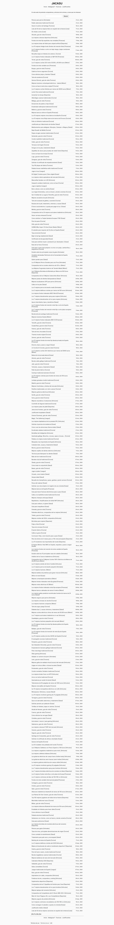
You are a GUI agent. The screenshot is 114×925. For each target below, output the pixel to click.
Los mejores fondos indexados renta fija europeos (46, 587)
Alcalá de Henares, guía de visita (41, 709)
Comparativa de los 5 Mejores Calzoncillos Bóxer (46, 275)
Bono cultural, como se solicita (41, 189)
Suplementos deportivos (39, 881)
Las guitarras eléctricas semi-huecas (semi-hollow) (47, 759)
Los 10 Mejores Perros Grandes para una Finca (45, 262)
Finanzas (61, 40)
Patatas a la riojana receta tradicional (42, 439)
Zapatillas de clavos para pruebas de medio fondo (46, 150)
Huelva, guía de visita (38, 849)
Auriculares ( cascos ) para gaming (42, 721)
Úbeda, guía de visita (38, 462)
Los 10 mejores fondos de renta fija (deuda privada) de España (50, 340)
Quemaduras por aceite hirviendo (41, 680)
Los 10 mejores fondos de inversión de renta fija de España (49, 631)
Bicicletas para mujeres (38, 521)
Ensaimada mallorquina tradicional (42, 106)
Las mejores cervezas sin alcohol (41, 600)
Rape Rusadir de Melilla (38, 130)
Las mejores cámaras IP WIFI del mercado (44, 727)
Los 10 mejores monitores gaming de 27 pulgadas (46, 695)
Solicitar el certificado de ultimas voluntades (45, 739)
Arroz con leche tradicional (39, 677)
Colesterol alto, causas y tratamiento (42, 445)
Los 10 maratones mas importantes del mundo (45, 542)
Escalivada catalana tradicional (41, 430)
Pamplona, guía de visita (39, 642)
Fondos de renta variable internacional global (45, 780)
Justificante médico (37, 908)
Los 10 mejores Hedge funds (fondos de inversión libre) (48, 46)
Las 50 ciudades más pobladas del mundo (44, 744)
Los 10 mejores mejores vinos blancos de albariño (46, 115)
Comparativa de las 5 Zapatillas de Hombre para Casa (47, 884)
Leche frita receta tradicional (40, 92)
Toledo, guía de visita (38, 515)
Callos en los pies (37, 284)
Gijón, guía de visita (37, 789)
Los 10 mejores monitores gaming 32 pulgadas (45, 765)
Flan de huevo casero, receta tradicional (43, 852)
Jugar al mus (35, 171)
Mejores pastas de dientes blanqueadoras (44, 278)
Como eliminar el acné (38, 812)
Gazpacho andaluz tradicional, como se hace (45, 183)
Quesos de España (37, 742)
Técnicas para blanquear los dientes (42, 453)
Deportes (64, 43)
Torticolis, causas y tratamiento (41, 367)
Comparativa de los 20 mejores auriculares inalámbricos (48, 212)
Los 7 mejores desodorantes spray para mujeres (46, 296)
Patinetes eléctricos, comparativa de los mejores (46, 512)
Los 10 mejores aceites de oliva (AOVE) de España (46, 636)
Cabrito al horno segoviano (39, 71)
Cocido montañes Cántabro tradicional (43, 671)
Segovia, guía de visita (38, 733)
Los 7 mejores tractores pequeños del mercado (45, 621)
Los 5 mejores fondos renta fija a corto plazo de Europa (48, 774)
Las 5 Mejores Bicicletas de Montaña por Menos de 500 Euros (50, 271)
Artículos (54, 37)
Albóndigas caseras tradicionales (41, 98)
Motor (67, 62)
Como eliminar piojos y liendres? (41, 74)
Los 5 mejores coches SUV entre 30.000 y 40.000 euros (48, 62)
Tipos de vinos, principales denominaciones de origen (47, 831)
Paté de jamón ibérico (38, 370)
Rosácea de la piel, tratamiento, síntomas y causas (46, 203)
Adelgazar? (51, 7)
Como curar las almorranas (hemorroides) (44, 427)
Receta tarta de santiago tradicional (42, 314)
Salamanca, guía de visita (39, 724)
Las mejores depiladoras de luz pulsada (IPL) (45, 421)
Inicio (45, 7)
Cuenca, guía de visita (38, 712)
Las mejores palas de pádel (40, 406)
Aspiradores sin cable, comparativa (42, 875)
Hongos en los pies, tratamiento (41, 148)
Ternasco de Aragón (38, 145)
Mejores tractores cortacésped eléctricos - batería (46, 83)
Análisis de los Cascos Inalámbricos (42, 556)
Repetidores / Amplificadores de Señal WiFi (44, 500)
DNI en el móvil (36, 575)
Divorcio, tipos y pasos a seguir (41, 345)
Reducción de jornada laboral (40, 355)
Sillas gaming (35, 653)
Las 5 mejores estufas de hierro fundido (43, 564)
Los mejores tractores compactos (41, 603)
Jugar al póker (36, 471)
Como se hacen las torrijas (39, 153)
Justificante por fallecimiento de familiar (43, 124)
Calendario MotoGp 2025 (39, 861)
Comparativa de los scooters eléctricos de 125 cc (46, 265)
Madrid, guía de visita (38, 383)
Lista (67, 29)
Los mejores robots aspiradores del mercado (45, 177)
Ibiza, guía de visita (37, 872)
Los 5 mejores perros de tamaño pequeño (44, 567)
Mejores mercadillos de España (41, 686)
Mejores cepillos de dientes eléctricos (43, 450)
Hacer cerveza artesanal (39, 215)
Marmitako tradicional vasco (40, 800)
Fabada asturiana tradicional (40, 815)
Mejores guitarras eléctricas (40, 392)
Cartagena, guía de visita (39, 783)
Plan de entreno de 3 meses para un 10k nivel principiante (49, 539)
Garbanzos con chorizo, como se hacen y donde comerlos (49, 818)
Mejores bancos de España (40, 489)
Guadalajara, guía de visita (39, 618)
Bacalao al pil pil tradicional (40, 459)
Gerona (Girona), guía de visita (41, 80)
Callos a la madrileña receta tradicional (43, 495)
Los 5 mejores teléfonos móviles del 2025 (44, 843)
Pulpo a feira (35, 524)
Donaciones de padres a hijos (40, 103)
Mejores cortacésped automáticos (42, 578)
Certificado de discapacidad (40, 239)
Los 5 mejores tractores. (39, 570)
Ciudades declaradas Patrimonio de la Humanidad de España (50, 255)
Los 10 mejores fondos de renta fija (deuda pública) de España (50, 624)
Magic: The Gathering (38, 418)
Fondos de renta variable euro (40, 65)
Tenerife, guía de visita (38, 323)
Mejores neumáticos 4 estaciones (41, 401)
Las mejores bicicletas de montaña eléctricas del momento (49, 824)
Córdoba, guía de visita (38, 718)
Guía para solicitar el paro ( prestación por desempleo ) (48, 242)
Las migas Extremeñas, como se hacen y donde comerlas (48, 192)
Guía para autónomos (38, 821)
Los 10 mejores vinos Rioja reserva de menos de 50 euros (48, 118)
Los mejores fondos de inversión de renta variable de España (50, 549)
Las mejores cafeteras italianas (41, 753)
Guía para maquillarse (38, 506)
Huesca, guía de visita (38, 328)
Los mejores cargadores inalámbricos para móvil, (46, 750)
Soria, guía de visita (37, 398)
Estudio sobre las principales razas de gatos (45, 252)
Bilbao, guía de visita (38, 803)
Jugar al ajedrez (36, 186)
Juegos (42, 171)
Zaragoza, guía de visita (39, 159)
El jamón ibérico (36, 530)
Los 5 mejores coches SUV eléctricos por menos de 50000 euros (51, 351)
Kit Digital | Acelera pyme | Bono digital (43, 174)
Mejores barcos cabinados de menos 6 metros (45, 590)
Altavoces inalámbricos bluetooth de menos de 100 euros (48, 791)
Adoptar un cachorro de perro (40, 656)
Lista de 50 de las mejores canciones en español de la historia (50, 910)
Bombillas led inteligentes (39, 433)
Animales (47, 20)
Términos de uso (45, 923)
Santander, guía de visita (39, 136)
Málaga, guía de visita (38, 101)
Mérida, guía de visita (38, 209)
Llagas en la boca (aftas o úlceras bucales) (44, 665)
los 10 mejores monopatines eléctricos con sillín (46, 689)
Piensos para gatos (37, 828)
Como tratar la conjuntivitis (39, 465)
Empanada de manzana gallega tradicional (44, 648)
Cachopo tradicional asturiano (40, 373)
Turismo (51, 26)
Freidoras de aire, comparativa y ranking (43, 878)
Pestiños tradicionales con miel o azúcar (43, 389)
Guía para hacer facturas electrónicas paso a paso (46, 492)
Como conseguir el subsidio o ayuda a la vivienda (46, 905)
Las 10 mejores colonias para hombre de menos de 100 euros (50, 376)
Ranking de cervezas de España (41, 840)
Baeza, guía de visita (38, 468)
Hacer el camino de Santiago (40, 26)
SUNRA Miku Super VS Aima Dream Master (44, 227)
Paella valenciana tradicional (40, 23)
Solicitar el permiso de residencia (41, 424)
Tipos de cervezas (37, 527)
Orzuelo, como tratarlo (38, 474)
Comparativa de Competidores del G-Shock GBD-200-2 (48, 893)
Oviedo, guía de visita (38, 786)
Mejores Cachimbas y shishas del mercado (44, 386)
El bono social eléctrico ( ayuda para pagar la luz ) (46, 206)
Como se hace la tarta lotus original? (42, 86)
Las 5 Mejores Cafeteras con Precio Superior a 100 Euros (48, 747)
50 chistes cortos (37, 31)
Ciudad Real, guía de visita (39, 325)
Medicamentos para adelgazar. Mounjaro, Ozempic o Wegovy (50, 127)
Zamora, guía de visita (38, 337)
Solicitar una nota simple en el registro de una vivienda (48, 486)
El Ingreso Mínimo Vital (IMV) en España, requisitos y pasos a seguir (52, 544)
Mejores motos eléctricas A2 (40, 584)
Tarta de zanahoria (37, 77)
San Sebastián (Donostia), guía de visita (43, 645)
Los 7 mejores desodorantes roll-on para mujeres (46, 299)
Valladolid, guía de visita (39, 863)
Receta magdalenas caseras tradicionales (44, 855)
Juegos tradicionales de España (41, 869)
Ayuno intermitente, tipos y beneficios (43, 302)
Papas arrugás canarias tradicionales (42, 133)
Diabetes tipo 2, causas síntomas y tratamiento (45, 609)
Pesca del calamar (37, 483)
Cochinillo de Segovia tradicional (41, 403)
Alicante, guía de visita (38, 34)
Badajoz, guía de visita (38, 628)
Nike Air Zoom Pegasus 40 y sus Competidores (45, 896)
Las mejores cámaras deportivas (41, 37)
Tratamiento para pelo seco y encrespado (44, 837)
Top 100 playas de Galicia (39, 165)
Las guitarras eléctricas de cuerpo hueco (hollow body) (48, 756)
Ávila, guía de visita (37, 224)
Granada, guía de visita (38, 509)
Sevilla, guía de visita (38, 395)
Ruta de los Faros (37, 244)
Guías (51, 103)
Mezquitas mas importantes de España (43, 442)
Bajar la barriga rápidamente (40, 236)
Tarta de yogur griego (38, 606)
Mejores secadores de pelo (40, 197)
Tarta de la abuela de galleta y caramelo (43, 200)
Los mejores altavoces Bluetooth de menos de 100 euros (48, 806)
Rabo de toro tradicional (39, 456)
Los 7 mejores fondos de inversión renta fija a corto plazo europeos (51, 309)
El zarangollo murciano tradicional (41, 639)
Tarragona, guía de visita (39, 697)
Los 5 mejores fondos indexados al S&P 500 (44, 57)
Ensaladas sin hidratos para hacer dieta (43, 809)
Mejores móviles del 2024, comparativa (43, 518)
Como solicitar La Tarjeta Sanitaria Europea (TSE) (46, 218)
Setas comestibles (37, 866)
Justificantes (66, 7)
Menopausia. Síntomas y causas (41, 692)
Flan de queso (36, 221)
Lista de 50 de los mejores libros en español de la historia (48, 29)
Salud (53, 74)
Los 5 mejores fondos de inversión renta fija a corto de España (50, 305)
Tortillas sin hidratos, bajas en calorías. (43, 706)
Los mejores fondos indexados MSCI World (44, 293)
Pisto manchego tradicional (40, 650)
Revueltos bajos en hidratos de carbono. (43, 54)
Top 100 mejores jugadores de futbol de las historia (47, 797)
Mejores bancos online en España (41, 112)
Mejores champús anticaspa (40, 497)
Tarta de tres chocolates (39, 331)
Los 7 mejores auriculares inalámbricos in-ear (45, 615)
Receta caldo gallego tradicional (41, 361)
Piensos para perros (37, 20)
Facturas (58, 7)
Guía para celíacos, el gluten (40, 503)
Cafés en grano (36, 533)
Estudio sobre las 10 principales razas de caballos (46, 553)
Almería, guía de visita (38, 358)
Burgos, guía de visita (38, 68)
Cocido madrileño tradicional (40, 139)
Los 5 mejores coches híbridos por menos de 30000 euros (49, 89)
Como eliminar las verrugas (40, 715)
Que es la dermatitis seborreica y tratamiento (45, 700)
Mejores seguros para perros (40, 598)
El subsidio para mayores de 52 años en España (46, 230)
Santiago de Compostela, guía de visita (43, 736)
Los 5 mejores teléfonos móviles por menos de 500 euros (48, 290)
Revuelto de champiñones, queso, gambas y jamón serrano (49, 480)
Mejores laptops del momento (40, 890)
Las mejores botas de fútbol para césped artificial (46, 43)
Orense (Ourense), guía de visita (41, 415)
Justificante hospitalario (39, 412)
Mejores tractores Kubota (39, 317)
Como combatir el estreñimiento (41, 834)
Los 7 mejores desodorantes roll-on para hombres (46, 887)
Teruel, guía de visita (38, 59)
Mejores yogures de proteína (40, 899)
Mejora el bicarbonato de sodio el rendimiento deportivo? (48, 846)
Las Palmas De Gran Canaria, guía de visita (44, 794)
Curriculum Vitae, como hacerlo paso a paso (45, 536)
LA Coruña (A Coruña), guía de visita (42, 348)
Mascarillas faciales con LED (40, 180)
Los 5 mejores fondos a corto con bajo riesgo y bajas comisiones (51, 49)
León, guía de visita (37, 659)
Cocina (51, 23)
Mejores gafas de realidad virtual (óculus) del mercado (48, 662)
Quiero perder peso (37, 259)
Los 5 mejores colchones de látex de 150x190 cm (46, 777)
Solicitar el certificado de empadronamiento (44, 162)
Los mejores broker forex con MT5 (42, 674)
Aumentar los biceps (38, 95)
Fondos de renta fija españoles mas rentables (45, 40)
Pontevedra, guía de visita (39, 668)
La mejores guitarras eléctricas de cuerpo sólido (46, 762)
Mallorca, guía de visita (38, 109)
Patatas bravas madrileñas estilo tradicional (44, 168)
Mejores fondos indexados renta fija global (44, 581)
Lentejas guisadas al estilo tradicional (43, 380)
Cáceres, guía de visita (38, 730)
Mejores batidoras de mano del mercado (43, 858)
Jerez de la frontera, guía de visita (42, 409)
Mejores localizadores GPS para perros (43, 281)
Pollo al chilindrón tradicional (40, 121)
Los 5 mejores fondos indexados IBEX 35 (44, 320)
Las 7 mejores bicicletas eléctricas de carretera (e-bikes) (48, 771)
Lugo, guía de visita (37, 156)
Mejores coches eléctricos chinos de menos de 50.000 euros (50, 612)
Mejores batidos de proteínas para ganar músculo (46, 572)
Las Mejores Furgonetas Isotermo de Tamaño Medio (47, 268)
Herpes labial (35, 477)
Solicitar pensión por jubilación (41, 703)
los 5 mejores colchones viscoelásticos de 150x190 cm (48, 902)
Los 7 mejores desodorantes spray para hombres (46, 768)
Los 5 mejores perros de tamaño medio (43, 287)
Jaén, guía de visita (37, 364)
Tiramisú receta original (38, 334)
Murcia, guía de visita (38, 448)
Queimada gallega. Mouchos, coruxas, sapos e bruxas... (48, 436)
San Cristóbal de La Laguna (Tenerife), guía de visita (47, 195)
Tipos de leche (36, 233)
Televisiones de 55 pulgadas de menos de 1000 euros (47, 683)
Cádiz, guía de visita (37, 142)
